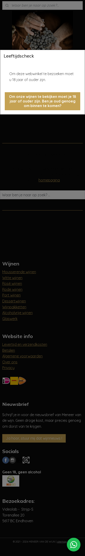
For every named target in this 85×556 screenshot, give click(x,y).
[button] (42, 101)
